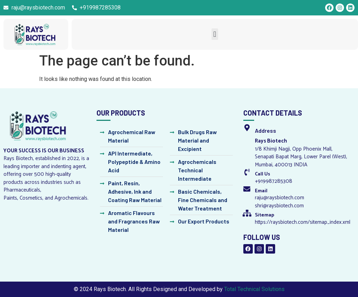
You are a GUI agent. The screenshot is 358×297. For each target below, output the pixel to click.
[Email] (246, 189)
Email (261, 191)
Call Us (262, 174)
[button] (215, 34)
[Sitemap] (246, 213)
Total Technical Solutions (254, 289)
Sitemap (264, 215)
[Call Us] (246, 172)
